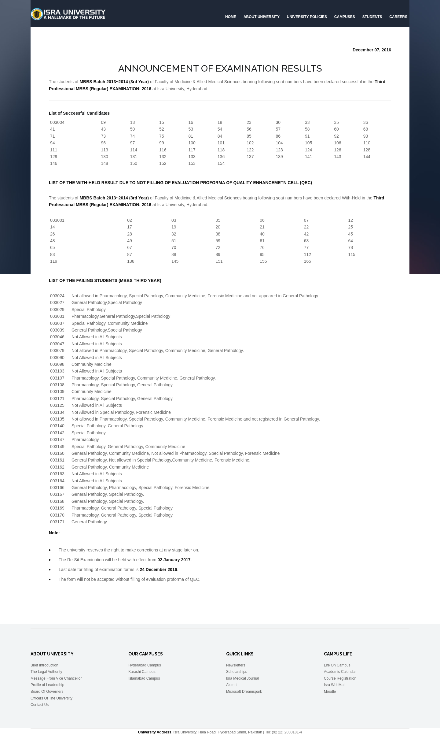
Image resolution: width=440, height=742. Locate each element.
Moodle (330, 691)
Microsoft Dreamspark (244, 691)
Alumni (231, 685)
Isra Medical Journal (242, 678)
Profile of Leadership (47, 685)
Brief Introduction (44, 665)
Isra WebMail (334, 685)
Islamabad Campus (144, 678)
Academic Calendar (340, 672)
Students (372, 17)
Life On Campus (337, 665)
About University (262, 17)
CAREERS (398, 17)
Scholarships (236, 672)
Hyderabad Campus (144, 665)
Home (230, 17)
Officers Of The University (51, 698)
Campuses (344, 17)
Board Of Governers (47, 691)
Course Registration (340, 678)
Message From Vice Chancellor (56, 678)
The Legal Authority (46, 672)
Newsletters (235, 665)
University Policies (307, 17)
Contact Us (40, 705)
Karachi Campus (142, 672)
